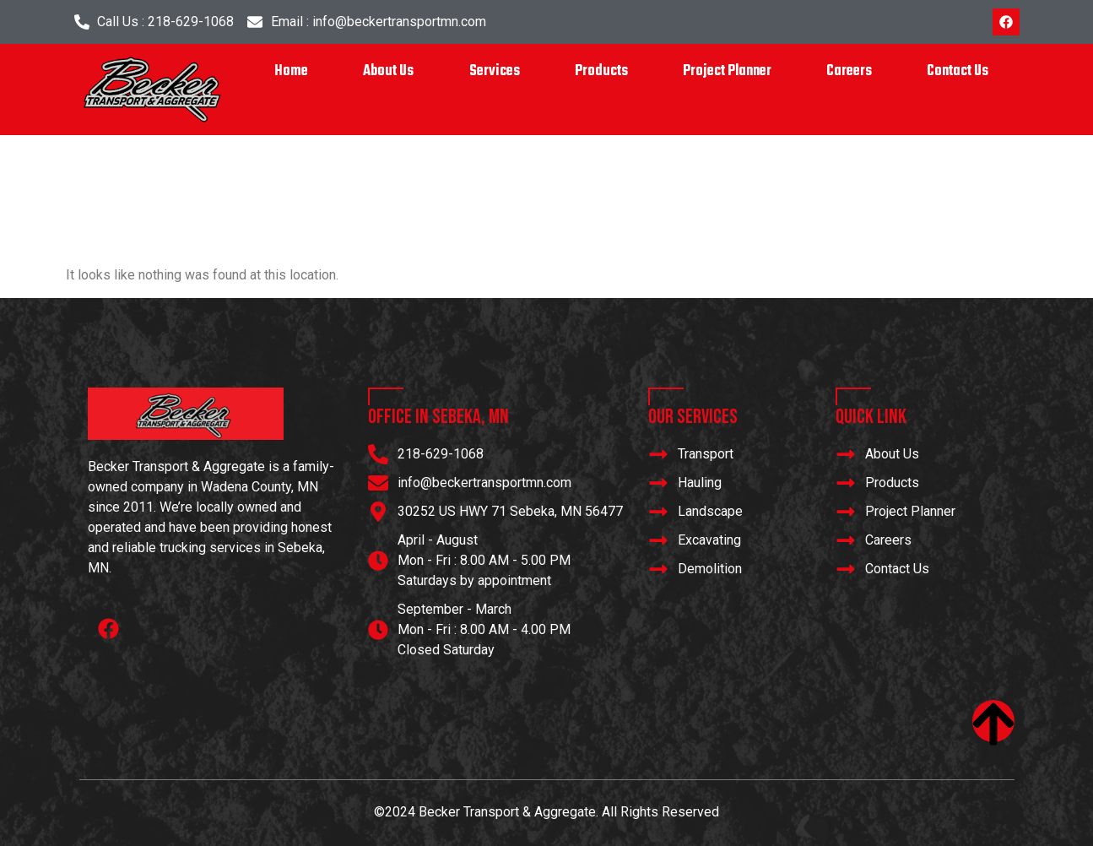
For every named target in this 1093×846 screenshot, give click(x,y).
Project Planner (727, 71)
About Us (388, 71)
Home (291, 71)
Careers (849, 71)
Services (494, 71)
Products (601, 71)
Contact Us (957, 71)
